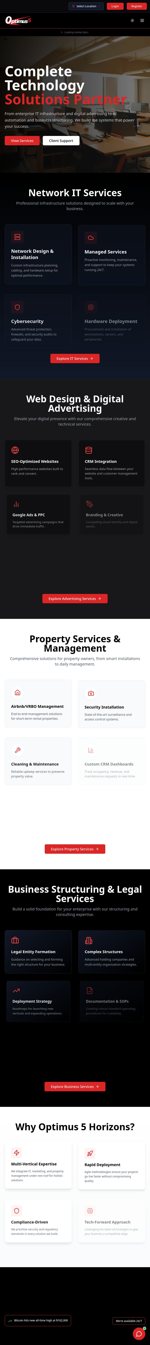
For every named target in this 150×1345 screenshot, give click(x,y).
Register (136, 6)
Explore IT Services (75, 358)
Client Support (61, 140)
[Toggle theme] (132, 20)
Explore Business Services (75, 1086)
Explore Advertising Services (75, 598)
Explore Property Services (75, 849)
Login (115, 6)
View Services (22, 140)
